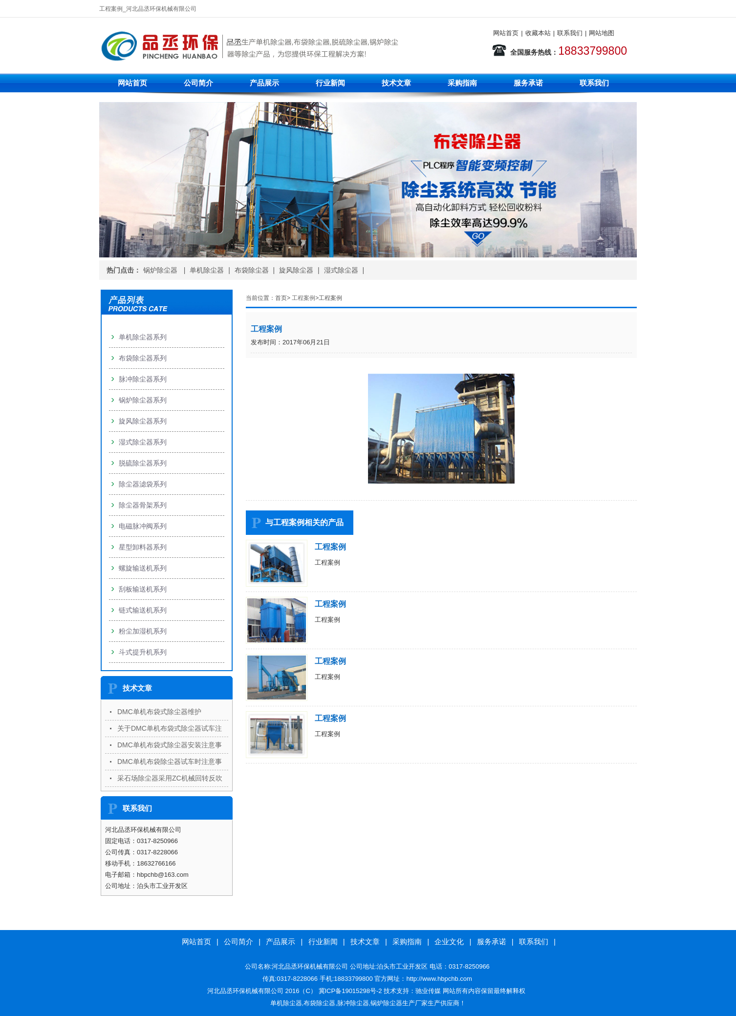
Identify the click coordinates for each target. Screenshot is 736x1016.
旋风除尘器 (296, 270)
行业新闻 (330, 83)
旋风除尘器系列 (143, 421)
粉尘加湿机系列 (143, 631)
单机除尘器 (207, 270)
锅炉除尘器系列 (143, 400)
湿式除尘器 (341, 270)
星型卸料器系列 (143, 547)
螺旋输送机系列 (143, 568)
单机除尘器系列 (143, 337)
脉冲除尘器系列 (143, 379)
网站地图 (601, 33)
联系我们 (570, 33)
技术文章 (396, 83)
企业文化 (449, 941)
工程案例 (303, 298)
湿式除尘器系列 (143, 442)
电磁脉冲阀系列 (143, 526)
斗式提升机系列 (143, 652)
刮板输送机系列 (143, 589)
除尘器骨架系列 (143, 505)
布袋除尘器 (252, 270)
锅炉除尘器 (161, 270)
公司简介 (198, 83)
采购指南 (462, 83)
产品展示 (264, 83)
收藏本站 (538, 33)
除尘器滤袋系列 (143, 484)
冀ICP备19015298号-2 (350, 991)
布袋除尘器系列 (143, 358)
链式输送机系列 (143, 610)
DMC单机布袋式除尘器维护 (159, 712)
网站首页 (506, 33)
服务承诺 (528, 83)
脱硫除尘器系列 (143, 463)
